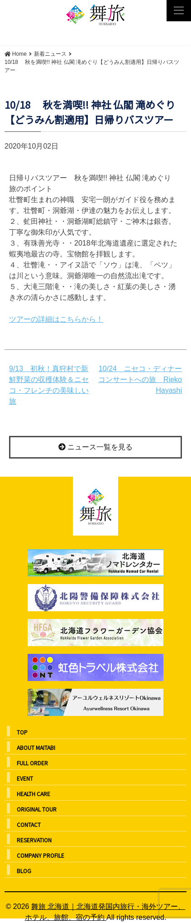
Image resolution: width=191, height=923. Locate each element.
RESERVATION (34, 840)
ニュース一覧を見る (95, 447)
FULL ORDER (32, 763)
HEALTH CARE (33, 793)
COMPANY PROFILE (40, 855)
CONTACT (29, 824)
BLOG (24, 871)
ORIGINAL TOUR (37, 809)
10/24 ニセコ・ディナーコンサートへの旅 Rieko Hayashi (140, 379)
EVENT (25, 778)
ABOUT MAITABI (36, 747)
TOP (22, 732)
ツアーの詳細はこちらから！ (56, 319)
